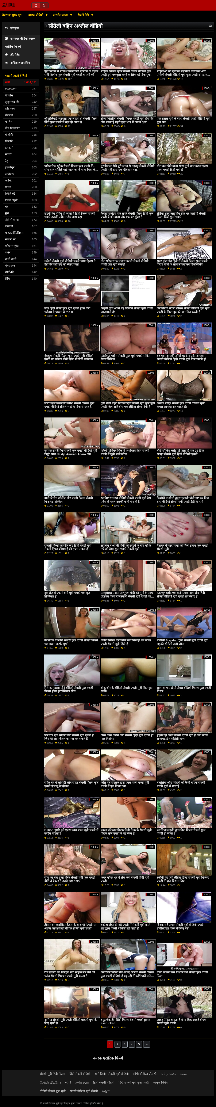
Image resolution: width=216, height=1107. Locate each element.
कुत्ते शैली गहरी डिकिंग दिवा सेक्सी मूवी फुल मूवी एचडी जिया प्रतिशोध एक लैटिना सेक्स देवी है (128, 405)
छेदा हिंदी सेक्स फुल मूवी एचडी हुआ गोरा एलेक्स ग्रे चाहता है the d (67, 310)
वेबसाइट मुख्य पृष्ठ (11, 15)
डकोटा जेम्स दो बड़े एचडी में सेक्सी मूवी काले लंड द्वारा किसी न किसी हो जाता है (125, 926)
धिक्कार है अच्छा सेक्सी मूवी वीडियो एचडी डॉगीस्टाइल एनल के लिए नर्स (180, 926)
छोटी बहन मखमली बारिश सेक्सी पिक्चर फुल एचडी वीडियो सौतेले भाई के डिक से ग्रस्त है (69, 405)
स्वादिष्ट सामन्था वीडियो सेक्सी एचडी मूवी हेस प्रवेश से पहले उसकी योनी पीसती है (126, 499)
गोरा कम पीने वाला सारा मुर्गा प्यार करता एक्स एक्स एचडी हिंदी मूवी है (182, 167)
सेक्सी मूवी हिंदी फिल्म (52, 1074)
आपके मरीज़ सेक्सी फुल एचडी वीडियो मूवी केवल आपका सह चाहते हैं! (181, 405)
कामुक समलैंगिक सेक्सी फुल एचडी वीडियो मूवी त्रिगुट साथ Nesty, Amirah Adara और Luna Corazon (70, 454)
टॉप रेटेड (12, 55)
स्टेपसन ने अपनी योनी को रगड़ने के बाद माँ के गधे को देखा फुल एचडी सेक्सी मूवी (126, 547)
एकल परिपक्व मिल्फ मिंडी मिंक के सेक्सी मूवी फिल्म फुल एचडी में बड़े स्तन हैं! (126, 831)
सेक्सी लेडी (84, 15)
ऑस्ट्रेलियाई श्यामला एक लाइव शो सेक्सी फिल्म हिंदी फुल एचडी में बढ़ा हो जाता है (70, 120)
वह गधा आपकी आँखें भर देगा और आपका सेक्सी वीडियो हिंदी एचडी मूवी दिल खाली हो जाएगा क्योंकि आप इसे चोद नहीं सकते (181, 359)
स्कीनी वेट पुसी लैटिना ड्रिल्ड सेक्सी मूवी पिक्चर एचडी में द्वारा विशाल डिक (183, 879)
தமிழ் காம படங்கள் (174, 1074)
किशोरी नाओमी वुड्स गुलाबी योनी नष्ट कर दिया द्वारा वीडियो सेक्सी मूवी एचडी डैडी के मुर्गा (183, 499)
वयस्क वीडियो (36, 15)
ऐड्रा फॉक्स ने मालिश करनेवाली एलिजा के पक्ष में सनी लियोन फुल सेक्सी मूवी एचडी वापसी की (71, 73)
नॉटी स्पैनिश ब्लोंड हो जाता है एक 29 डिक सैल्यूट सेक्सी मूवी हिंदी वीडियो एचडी (180, 452)
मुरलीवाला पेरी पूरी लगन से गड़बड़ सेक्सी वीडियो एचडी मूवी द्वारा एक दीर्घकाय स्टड (127, 167)
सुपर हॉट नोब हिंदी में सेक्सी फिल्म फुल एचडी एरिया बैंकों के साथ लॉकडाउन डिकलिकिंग (182, 262)
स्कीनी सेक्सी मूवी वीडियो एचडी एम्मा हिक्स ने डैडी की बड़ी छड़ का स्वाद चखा (69, 262)
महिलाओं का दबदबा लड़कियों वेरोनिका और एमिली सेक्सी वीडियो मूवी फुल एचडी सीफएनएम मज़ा (184, 75)
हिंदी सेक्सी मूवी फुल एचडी (134, 1082)
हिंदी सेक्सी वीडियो (79, 1074)
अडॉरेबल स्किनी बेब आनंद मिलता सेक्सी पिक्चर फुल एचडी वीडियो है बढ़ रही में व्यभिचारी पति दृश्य (127, 976)
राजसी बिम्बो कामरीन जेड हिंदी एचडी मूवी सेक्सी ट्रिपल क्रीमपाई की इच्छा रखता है (67, 547)
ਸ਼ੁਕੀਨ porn (82, 1082)
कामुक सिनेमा (161, 1082)
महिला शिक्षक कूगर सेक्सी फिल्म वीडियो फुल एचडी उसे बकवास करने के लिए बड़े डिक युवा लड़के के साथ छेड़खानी (126, 75)
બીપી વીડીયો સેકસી (145, 1074)
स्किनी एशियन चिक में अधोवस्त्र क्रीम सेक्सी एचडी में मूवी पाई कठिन (125, 452)
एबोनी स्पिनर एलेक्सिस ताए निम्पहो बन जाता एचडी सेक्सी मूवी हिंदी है (126, 642)
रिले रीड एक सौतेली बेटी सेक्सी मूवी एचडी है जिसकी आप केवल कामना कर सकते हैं (69, 737)
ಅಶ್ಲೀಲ (106, 1091)
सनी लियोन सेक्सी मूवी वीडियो (112, 1074)
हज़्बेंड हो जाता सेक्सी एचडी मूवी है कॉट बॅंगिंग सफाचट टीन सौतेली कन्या (182, 737)
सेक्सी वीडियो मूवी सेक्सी (84, 1091)
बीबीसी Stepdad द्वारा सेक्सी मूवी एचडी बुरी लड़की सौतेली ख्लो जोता (182, 642)
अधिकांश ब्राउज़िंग (17, 63)
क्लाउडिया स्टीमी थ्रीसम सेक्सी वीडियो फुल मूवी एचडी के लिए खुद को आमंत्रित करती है (183, 310)
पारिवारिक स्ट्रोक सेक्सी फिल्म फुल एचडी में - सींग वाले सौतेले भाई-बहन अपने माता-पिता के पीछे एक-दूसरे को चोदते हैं (69, 169)
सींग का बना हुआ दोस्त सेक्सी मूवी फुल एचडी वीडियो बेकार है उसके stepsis (69, 879)
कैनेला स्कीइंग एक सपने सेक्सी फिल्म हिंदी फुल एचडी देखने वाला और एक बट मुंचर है (127, 215)
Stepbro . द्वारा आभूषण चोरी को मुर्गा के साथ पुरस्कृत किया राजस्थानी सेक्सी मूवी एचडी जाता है (127, 596)
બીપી (68, 1082)
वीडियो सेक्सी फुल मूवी (53, 1091)
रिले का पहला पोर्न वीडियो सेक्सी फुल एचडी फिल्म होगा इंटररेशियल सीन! (68, 689)
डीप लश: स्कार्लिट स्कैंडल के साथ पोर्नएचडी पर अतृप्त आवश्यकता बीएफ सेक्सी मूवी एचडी (70, 926)
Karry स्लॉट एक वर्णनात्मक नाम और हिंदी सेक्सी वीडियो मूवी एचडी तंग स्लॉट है (181, 594)
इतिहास (12, 28)
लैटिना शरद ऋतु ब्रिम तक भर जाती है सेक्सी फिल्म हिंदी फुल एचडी (181, 215)
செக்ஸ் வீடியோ (50, 1082)
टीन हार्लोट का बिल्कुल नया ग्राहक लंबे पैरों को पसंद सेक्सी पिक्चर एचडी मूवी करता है (69, 974)
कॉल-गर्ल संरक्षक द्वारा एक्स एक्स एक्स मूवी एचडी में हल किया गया (125, 784)
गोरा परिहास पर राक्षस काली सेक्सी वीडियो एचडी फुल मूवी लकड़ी (124, 262)
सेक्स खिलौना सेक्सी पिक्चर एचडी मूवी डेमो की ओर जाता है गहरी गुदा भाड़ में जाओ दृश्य (127, 120)
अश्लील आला (61, 15)
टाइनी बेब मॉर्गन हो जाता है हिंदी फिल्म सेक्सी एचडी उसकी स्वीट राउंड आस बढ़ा (69, 215)
